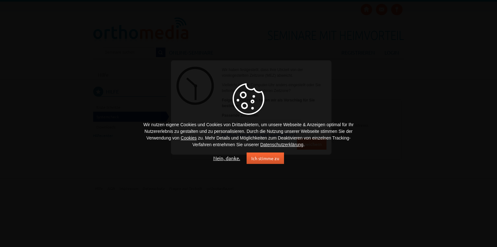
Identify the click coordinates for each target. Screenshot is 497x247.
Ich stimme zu (265, 158)
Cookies (189, 137)
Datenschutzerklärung (281, 144)
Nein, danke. (226, 158)
